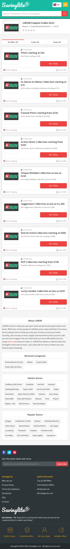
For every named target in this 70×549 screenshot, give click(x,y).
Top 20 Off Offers (44, 480)
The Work (22, 430)
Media (29, 362)
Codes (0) (35, 42)
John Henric (10, 426)
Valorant (51, 384)
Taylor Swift (28, 389)
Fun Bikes (9, 435)
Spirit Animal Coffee (26, 394)
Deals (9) (57, 42)
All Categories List (45, 493)
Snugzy (8, 421)
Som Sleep (53, 394)
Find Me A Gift (46, 430)
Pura (47, 398)
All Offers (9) (13, 42)
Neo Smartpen (39, 403)
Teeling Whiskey (12, 389)
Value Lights (38, 435)
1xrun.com (12, 341)
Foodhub (29, 384)
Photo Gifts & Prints (13, 367)
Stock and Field (43, 389)
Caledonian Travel (22, 421)
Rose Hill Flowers (24, 398)
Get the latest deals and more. (17, 458)
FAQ (3, 497)
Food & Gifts (41, 362)
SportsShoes (24, 426)
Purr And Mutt (23, 435)
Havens (37, 421)
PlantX (56, 398)
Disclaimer (6, 493)
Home (25, 26)
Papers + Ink (10, 403)
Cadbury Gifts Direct (13, 384)
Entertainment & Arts (40, 26)
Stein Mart (9, 394)
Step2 (56, 389)
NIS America (24, 403)
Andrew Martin (39, 426)
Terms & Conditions (11, 489)
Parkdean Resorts (52, 421)
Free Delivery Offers (45, 485)
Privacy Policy (8, 485)
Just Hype (54, 426)
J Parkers (33, 430)
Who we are (7, 480)
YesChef (40, 384)
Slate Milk (9, 398)
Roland (38, 398)
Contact (5, 501)
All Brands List (43, 489)
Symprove (51, 435)
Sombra (42, 394)
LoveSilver (9, 430)
